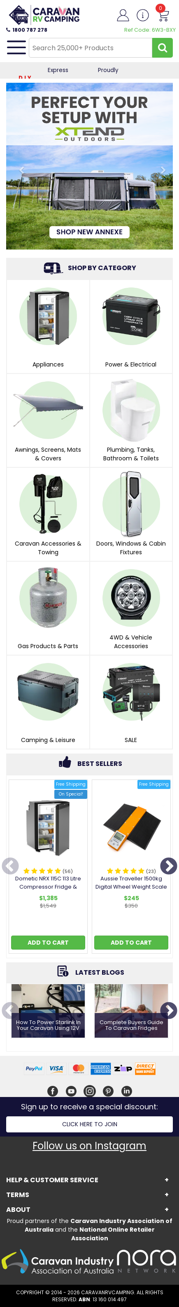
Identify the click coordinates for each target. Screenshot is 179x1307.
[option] (48, 869)
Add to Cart (48, 942)
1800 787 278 (26, 29)
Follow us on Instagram (89, 1146)
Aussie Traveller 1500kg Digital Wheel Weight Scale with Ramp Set (131, 887)
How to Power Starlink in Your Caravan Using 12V (48, 1026)
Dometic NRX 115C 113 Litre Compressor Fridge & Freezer (48, 887)
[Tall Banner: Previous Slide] (18, 166)
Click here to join (89, 1124)
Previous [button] (10, 867)
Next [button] (169, 867)
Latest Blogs (99, 973)
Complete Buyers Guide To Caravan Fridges (131, 1026)
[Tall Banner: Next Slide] (160, 166)
